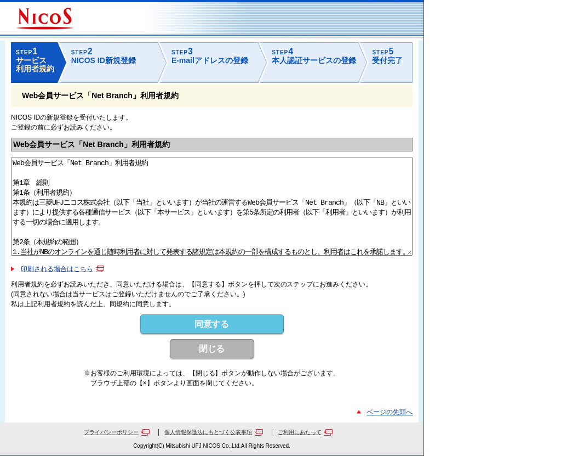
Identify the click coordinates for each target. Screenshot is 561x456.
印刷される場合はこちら (57, 269)
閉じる (212, 348)
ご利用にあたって (300, 432)
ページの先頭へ (390, 412)
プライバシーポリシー (111, 432)
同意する (212, 324)
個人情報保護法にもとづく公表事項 (208, 432)
